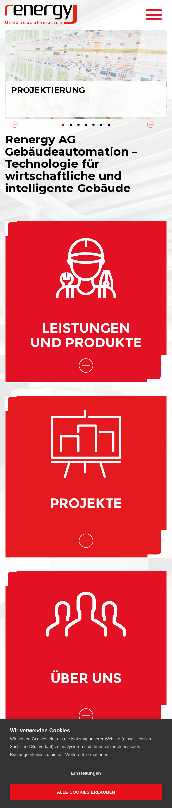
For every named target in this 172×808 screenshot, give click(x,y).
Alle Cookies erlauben (86, 792)
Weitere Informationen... (88, 754)
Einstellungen (86, 773)
